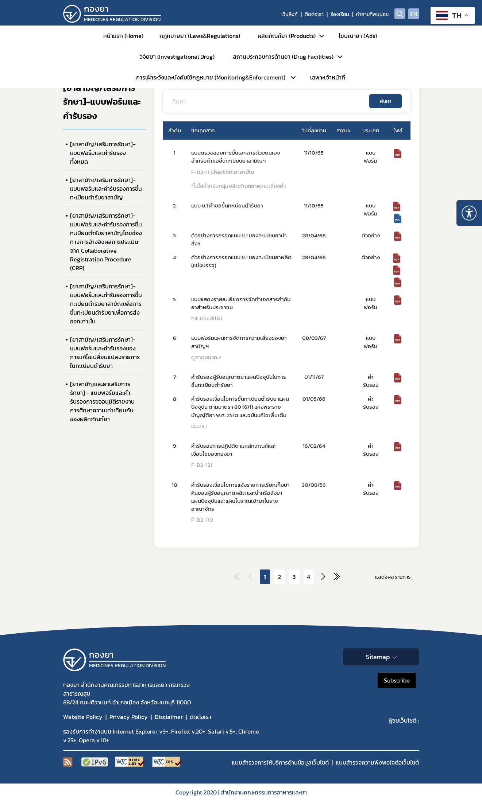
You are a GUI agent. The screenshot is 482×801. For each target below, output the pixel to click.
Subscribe (397, 680)
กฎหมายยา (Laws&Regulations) (199, 35)
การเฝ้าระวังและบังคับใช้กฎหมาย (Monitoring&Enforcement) (210, 77)
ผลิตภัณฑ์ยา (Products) (287, 35)
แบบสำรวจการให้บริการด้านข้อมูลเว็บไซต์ (280, 762)
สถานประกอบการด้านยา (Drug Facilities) (283, 56)
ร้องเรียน (340, 14)
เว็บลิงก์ (289, 14)
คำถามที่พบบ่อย (372, 14)
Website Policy (83, 716)
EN (413, 13)
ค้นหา (385, 101)
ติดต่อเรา (314, 14)
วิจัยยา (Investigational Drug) (177, 56)
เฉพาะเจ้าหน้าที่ (327, 77)
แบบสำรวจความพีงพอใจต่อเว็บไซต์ (377, 762)
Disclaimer (169, 716)
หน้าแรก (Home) (123, 35)
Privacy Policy (128, 716)
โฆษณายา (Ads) (358, 35)
